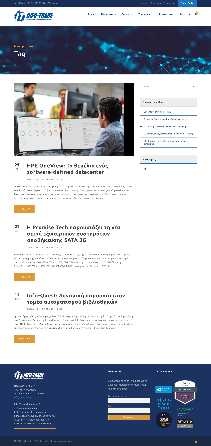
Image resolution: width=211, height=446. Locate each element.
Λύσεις (125, 14)
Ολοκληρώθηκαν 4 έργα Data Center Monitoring (165, 119)
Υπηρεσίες (144, 14)
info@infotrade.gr (52, 3)
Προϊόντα (107, 14)
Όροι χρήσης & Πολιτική (162, 3)
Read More (24, 208)
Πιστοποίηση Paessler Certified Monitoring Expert (166, 126)
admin (49, 179)
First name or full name (118, 396)
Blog (181, 14)
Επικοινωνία (166, 14)
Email (110, 406)
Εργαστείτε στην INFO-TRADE (157, 112)
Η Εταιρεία (143, 3)
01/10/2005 (32, 247)
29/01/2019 (32, 179)
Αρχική (92, 14)
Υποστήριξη (187, 3)
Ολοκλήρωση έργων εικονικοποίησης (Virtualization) (168, 134)
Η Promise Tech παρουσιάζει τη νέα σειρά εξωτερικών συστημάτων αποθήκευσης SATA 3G (73, 233)
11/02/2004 (32, 309)
